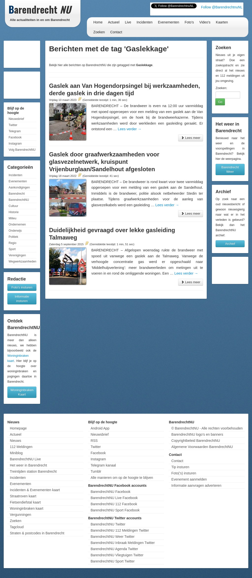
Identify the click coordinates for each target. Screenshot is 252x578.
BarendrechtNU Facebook (110, 492)
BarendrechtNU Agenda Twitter (114, 549)
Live (128, 22)
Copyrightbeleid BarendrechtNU (195, 441)
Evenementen (168, 22)
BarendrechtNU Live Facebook (114, 498)
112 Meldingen (21, 447)
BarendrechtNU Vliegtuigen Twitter (117, 555)
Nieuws (15, 441)
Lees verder (130, 129)
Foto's (189, 22)
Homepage (18, 428)
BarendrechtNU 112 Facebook (114, 504)
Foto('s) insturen (183, 473)
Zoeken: (221, 88)
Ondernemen (17, 224)
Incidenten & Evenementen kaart (35, 490)
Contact (116, 32)
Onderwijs (15, 230)
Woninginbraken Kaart (21, 392)
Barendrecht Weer (230, 169)
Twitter (13, 125)
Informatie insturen (22, 299)
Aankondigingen (19, 187)
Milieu (12, 218)
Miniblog (16, 453)
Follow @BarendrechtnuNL (221, 7)
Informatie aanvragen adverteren (196, 485)
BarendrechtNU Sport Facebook (115, 510)
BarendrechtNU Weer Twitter (112, 537)
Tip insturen (180, 467)
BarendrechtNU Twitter (108, 524)
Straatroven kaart (23, 496)
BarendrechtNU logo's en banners (197, 434)
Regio (12, 243)
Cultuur (13, 206)
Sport (12, 249)
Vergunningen (20, 515)
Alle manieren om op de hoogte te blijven (122, 478)
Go (220, 102)
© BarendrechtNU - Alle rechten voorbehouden (207, 428)
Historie (14, 212)
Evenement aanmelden (189, 479)
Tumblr (96, 471)
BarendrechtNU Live (25, 459)
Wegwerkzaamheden (22, 261)
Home (97, 22)
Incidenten (145, 22)
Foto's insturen (22, 287)
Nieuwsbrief (16, 119)
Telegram (15, 131)
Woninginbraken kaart (26, 508)
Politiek (13, 237)
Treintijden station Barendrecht (33, 471)
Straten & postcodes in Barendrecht (37, 533)
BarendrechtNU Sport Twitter (113, 561)
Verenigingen (17, 255)
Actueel (114, 22)
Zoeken (99, 32)
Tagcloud (17, 527)
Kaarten (222, 22)
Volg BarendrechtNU (22, 149)
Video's (204, 22)
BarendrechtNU (19, 200)
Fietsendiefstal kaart (25, 502)
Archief (230, 243)
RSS (94, 441)
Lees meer (190, 138)
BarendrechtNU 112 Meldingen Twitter (120, 530)
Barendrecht (17, 193)
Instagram (15, 143)
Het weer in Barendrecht (28, 465)
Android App (100, 428)
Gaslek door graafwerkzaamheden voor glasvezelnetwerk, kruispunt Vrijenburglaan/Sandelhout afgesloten (104, 161)
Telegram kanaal (103, 465)
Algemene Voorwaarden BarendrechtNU (202, 447)
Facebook (15, 137)
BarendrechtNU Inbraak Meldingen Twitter (123, 543)
